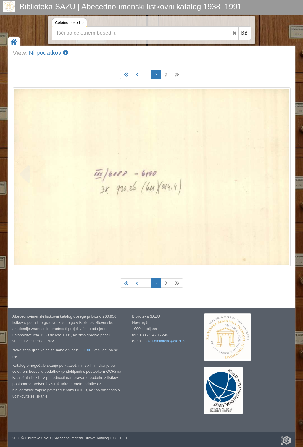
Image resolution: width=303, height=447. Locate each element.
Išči (245, 33)
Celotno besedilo (69, 23)
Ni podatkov (48, 52)
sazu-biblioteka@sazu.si (165, 341)
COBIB (85, 350)
